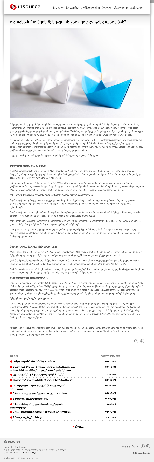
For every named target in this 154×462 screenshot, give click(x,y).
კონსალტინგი (97, 7)
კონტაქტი (137, 7)
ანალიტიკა (124, 7)
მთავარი (69, 7)
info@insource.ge (29, 452)
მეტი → (79, 426)
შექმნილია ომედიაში (141, 453)
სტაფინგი (81, 7)
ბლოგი (111, 7)
